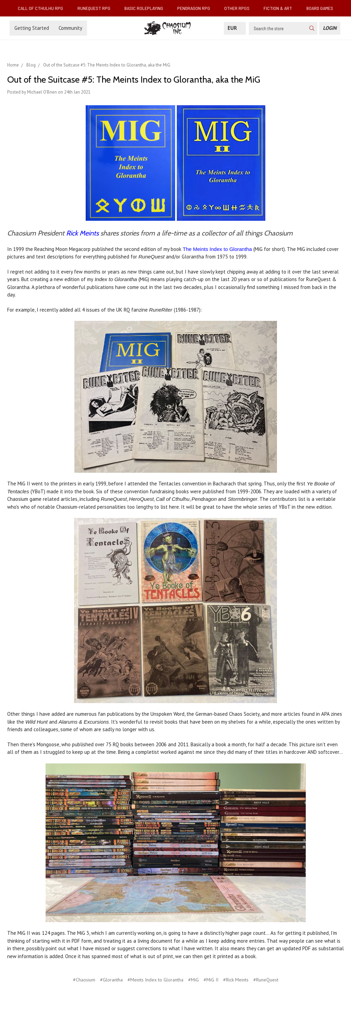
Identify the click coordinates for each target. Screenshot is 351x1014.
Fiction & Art (281, 8)
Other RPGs (239, 8)
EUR (235, 28)
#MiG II (211, 980)
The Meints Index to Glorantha (217, 249)
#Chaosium (84, 980)
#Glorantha (111, 980)
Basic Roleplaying (146, 8)
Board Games (319, 8)
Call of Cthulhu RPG (43, 8)
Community (70, 28)
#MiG (193, 980)
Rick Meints (82, 233)
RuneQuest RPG (96, 8)
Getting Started (31, 28)
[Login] (329, 28)
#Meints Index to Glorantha (155, 980)
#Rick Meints (236, 980)
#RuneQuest (265, 980)
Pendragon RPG (196, 8)
